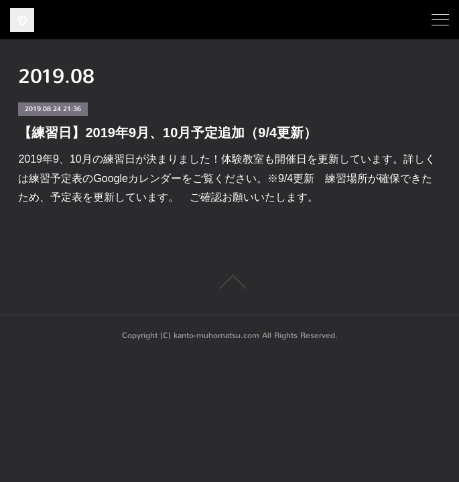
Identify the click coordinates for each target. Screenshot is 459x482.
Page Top (229, 281)
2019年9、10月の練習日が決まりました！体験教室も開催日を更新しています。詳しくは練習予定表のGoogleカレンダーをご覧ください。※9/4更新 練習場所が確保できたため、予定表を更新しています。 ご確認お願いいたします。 (226, 178)
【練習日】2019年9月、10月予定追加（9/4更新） (167, 132)
